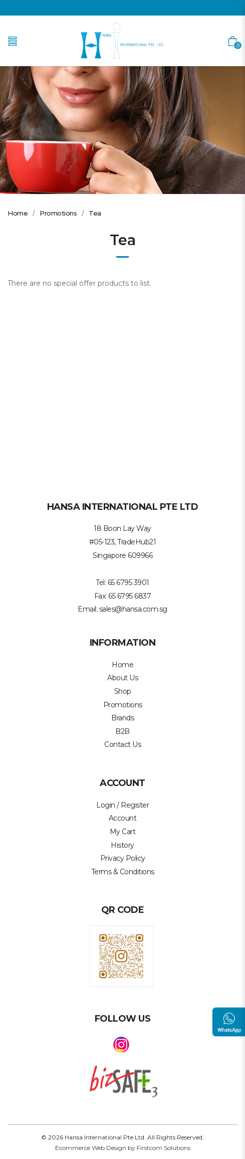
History (122, 845)
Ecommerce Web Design (90, 1147)
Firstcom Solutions (163, 1147)
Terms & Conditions (122, 871)
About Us (122, 677)
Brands (122, 717)
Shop (122, 691)
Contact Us (122, 744)
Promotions (58, 213)
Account (123, 818)
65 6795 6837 (129, 596)
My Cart (123, 831)
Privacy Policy (122, 858)
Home (18, 213)
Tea (95, 213)
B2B (122, 731)
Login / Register (122, 805)
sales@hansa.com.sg (133, 609)
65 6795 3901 (128, 582)
